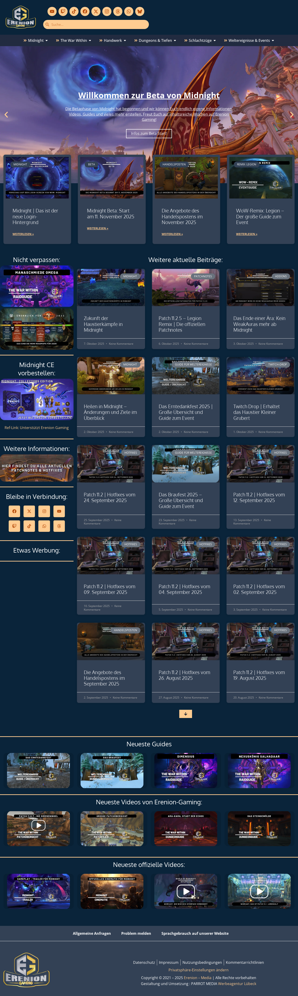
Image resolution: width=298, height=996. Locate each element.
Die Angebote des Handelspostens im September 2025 (104, 678)
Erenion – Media (197, 977)
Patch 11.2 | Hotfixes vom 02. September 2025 (259, 589)
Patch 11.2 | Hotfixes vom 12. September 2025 (259, 497)
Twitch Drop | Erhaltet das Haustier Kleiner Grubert (256, 412)
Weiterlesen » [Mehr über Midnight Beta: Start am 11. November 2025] (97, 228)
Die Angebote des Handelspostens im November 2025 (182, 216)
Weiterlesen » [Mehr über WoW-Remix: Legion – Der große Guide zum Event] (246, 234)
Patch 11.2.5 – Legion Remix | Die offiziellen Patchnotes (182, 324)
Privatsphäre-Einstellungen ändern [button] (199, 969)
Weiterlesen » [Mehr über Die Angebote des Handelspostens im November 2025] (172, 234)
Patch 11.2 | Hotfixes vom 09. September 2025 (109, 589)
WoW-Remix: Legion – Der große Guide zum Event (260, 216)
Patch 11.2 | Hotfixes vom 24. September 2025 (109, 497)
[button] (6, 115)
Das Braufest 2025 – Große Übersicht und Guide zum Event (181, 500)
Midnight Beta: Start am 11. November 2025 (110, 213)
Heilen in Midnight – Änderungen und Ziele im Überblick (110, 412)
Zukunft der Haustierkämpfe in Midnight (103, 324)
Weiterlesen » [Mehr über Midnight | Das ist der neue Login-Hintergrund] (23, 234)
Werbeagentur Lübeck (237, 983)
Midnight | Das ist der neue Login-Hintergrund (35, 216)
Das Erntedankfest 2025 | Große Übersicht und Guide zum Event (186, 412)
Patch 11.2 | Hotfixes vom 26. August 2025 (184, 675)
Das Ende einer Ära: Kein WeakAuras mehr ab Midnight (259, 324)
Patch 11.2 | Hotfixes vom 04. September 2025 (184, 589)
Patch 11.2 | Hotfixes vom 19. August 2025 (259, 675)
